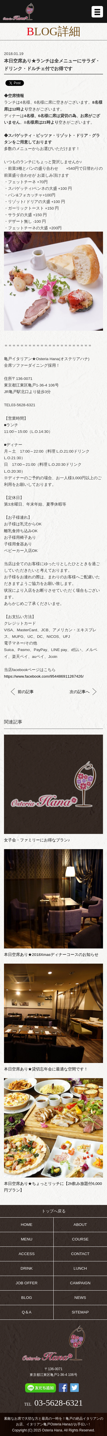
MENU (26, 1239)
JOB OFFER (26, 1283)
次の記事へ (83, 692)
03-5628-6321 (58, 1402)
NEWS (80, 1297)
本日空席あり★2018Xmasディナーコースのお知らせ (51, 954)
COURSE (80, 1239)
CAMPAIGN (80, 1283)
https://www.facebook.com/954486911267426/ (44, 676)
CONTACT (80, 1254)
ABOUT (80, 1224)
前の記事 (22, 692)
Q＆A (26, 1312)
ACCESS (27, 1254)
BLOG (26, 1297)
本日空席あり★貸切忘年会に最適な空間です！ (46, 1069)
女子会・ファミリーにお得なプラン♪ (37, 840)
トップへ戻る (54, 1211)
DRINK (27, 1268)
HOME (27, 1224)
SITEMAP (80, 1312)
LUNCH (80, 1268)
